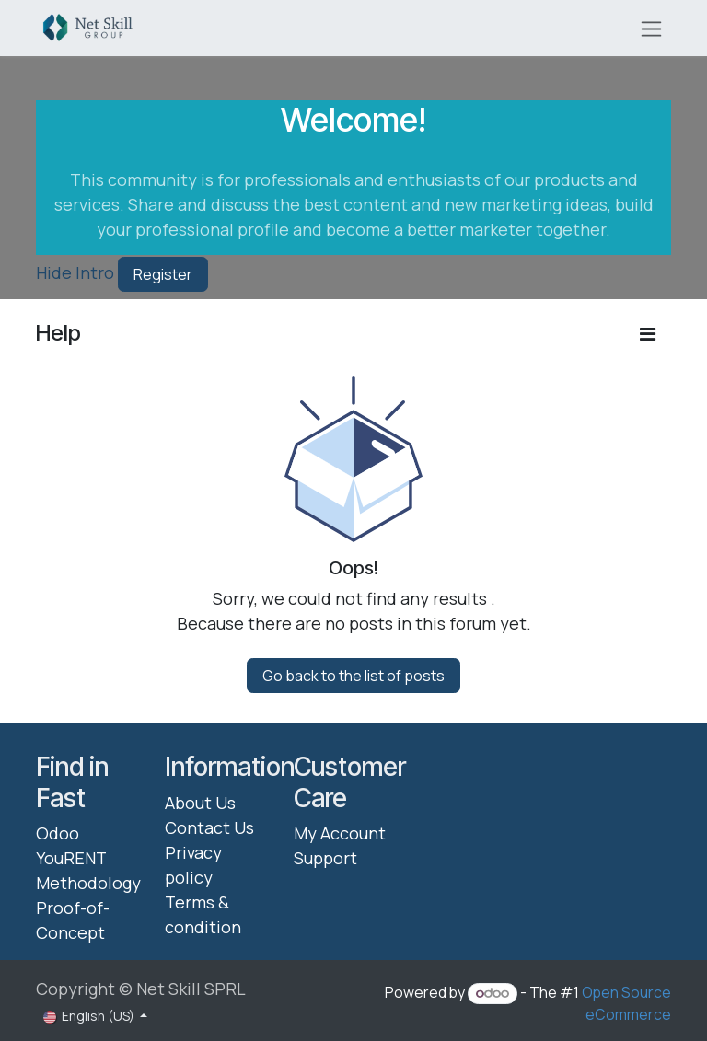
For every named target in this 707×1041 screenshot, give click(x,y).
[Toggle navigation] (651, 28)
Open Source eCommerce (626, 1003)
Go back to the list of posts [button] (353, 675)
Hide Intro (75, 272)
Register (162, 274)
